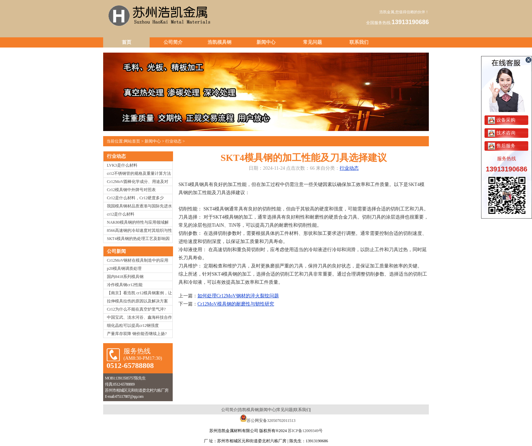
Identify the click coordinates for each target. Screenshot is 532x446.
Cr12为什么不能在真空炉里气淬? (136, 309)
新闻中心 (266, 42)
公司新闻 (116, 251)
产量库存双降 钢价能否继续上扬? (137, 333)
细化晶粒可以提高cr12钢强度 (133, 325)
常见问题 (312, 42)
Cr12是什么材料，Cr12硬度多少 (135, 198)
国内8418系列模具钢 (125, 276)
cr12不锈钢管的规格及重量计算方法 (139, 173)
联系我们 (358, 42)
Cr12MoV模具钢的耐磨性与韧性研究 (235, 303)
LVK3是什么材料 (122, 165)
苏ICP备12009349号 (305, 430)
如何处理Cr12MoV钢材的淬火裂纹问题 (238, 295)
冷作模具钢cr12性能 (124, 284)
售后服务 (501, 145)
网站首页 (132, 141)
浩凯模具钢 (219, 42)
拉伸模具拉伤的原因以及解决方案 (137, 301)
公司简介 (173, 42)
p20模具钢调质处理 (124, 268)
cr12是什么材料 (120, 214)
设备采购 (501, 120)
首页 (126, 42)
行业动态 (173, 141)
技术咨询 (501, 132)
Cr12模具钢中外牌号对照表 (131, 189)
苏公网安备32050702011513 (271, 420)
